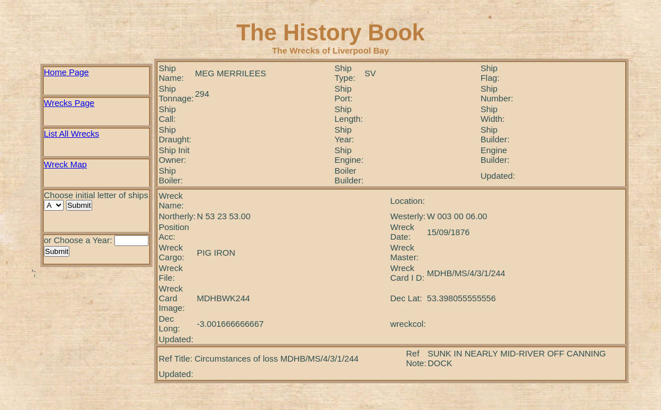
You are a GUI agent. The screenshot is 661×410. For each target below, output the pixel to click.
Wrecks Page (69, 103)
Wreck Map (65, 164)
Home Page (66, 72)
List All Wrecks (71, 133)
